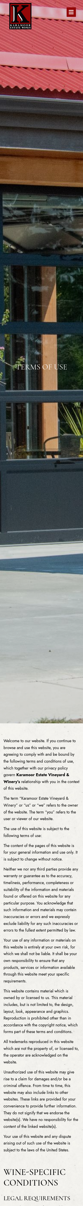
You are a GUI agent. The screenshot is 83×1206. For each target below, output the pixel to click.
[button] (71, 12)
